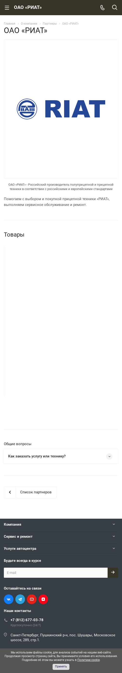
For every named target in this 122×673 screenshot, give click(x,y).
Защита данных (85, 640)
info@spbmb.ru (23, 597)
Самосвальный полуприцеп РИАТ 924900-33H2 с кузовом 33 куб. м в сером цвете (32, 310)
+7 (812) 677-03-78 (27, 567)
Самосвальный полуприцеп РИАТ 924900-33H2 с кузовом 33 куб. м (89, 310)
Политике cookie (88, 660)
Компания (12, 471)
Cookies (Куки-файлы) (89, 632)
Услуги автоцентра (20, 496)
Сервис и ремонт (18, 484)
